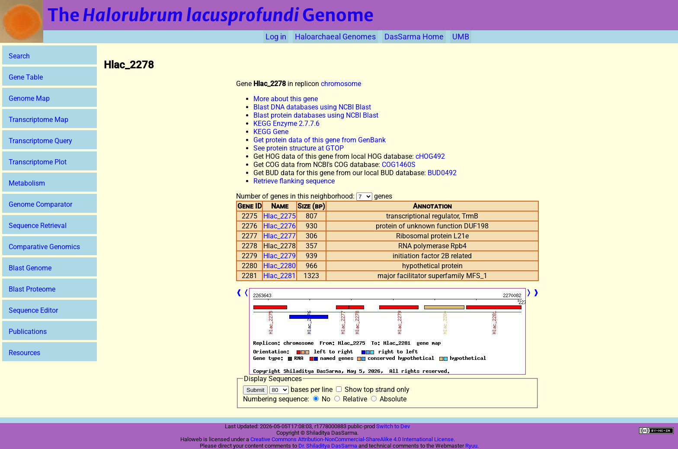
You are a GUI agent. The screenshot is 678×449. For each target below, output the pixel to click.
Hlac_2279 (279, 256)
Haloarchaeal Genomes (335, 36)
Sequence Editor (33, 310)
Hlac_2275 (279, 216)
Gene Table (26, 77)
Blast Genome (30, 268)
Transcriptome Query (40, 141)
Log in (275, 36)
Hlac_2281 (279, 276)
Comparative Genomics (44, 247)
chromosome (341, 84)
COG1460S (399, 164)
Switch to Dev (393, 426)
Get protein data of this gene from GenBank (319, 140)
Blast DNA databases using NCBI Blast (312, 107)
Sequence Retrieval (38, 225)
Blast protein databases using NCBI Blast (315, 115)
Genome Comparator (40, 204)
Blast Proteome (32, 289)
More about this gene (285, 99)
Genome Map (29, 98)
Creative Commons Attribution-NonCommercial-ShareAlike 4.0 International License (352, 439)
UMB (460, 36)
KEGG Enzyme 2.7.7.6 (286, 123)
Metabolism (27, 183)
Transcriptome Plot (38, 162)
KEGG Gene (270, 132)
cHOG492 (430, 156)
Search (19, 56)
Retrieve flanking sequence (294, 181)
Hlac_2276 (279, 226)
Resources (24, 353)
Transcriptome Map (38, 119)
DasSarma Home (414, 36)
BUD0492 (442, 173)
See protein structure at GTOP (298, 148)
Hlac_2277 (279, 236)
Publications (28, 331)
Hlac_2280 (279, 266)
